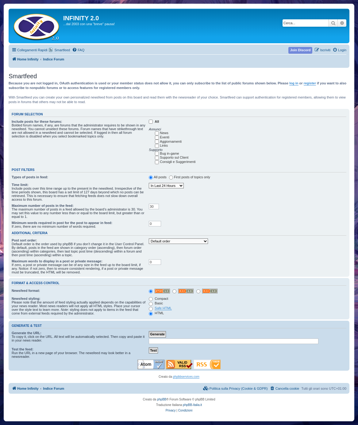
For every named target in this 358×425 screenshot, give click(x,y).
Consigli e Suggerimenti (177, 162)
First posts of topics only (192, 177)
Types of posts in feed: (30, 177)
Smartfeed (62, 50)
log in (293, 83)
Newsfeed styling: (26, 298)
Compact (158, 298)
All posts (160, 177)
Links (164, 145)
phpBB (161, 399)
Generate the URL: (26, 333)
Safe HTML (163, 308)
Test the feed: (22, 349)
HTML (156, 313)
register (310, 83)
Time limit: (20, 185)
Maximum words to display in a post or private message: (57, 261)
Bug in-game (169, 153)
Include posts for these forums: (37, 121)
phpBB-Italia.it (192, 405)
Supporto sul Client (174, 157)
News (164, 133)
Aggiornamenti (171, 141)
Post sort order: (24, 240)
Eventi (164, 137)
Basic (156, 303)
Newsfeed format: (26, 290)
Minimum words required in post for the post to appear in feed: (62, 223)
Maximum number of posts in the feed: (43, 205)
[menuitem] (78, 50)
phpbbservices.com (186, 376)
